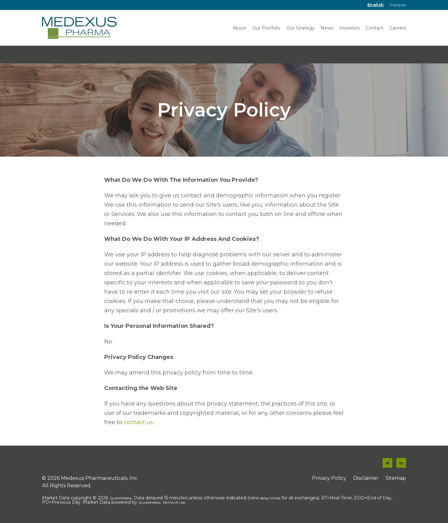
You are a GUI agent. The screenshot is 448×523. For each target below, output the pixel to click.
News (327, 28)
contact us (138, 422)
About (239, 28)
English (375, 4)
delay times (270, 498)
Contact (374, 28)
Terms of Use (174, 502)
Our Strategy (301, 28)
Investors (349, 28)
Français (398, 4)
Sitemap (395, 478)
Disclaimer (366, 478)
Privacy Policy (329, 478)
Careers (398, 28)
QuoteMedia (121, 498)
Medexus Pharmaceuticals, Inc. (99, 478)
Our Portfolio (266, 28)
